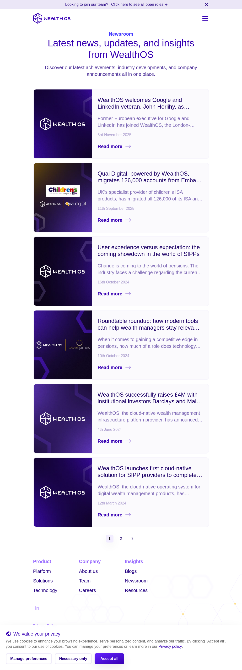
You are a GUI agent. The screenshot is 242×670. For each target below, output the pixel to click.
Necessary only (73, 660)
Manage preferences (28, 660)
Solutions (43, 580)
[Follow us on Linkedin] (37, 608)
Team (85, 580)
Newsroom (136, 580)
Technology (45, 590)
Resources (136, 590)
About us (88, 571)
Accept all (109, 660)
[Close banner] (206, 4)
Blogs (131, 571)
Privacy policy (170, 647)
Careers (87, 590)
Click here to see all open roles (139, 4)
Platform (42, 571)
